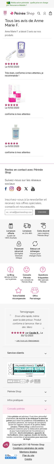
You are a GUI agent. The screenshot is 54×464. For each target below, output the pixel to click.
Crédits (28, 459)
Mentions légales (28, 452)
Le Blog (10, 275)
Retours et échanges (35, 250)
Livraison (27, 231)
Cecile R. (34, 333)
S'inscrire (42, 212)
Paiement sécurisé (18, 250)
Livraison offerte (10, 232)
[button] (6, 444)
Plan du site (28, 455)
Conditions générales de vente (28, 448)
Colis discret (43, 231)
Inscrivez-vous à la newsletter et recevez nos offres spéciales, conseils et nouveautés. (26, 203)
